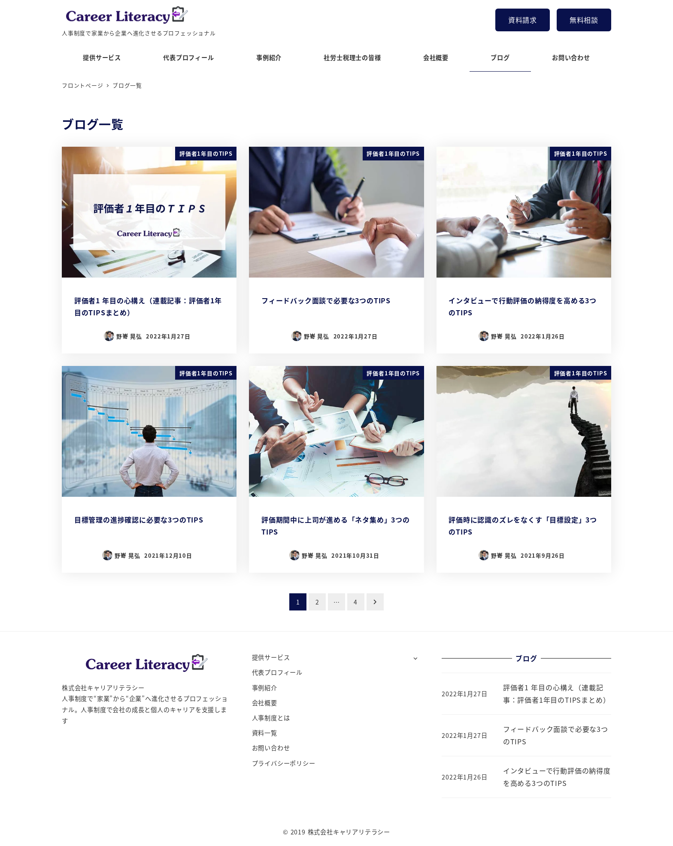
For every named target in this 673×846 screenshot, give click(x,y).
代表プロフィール (277, 672)
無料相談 (584, 20)
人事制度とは (271, 717)
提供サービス (271, 657)
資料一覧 (264, 732)
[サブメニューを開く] (415, 658)
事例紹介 (264, 687)
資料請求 (522, 20)
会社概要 (264, 702)
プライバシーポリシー (283, 763)
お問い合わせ (271, 747)
